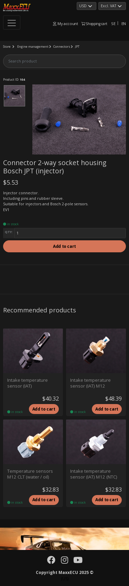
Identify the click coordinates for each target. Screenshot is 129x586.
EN (123, 23)
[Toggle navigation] (11, 22)
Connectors (61, 46)
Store (7, 46)
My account (65, 23)
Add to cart (64, 246)
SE (113, 23)
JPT (77, 46)
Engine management (33, 46)
